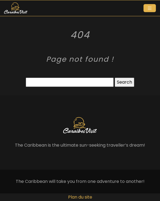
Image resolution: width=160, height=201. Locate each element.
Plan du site (80, 197)
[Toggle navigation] (149, 8)
